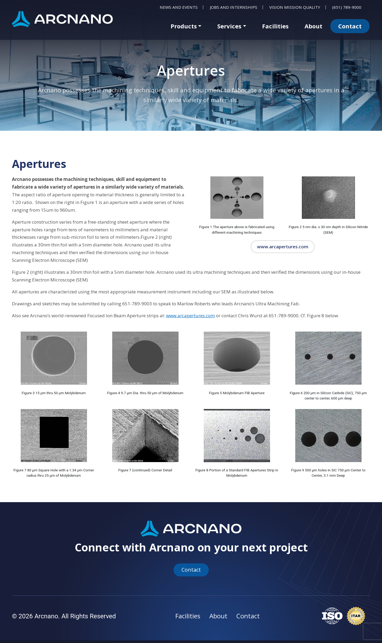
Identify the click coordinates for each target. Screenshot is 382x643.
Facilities (275, 26)
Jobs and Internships (233, 7)
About (313, 26)
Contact (350, 26)
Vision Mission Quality (294, 7)
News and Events (179, 7)
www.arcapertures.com (282, 246)
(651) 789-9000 (346, 7)
